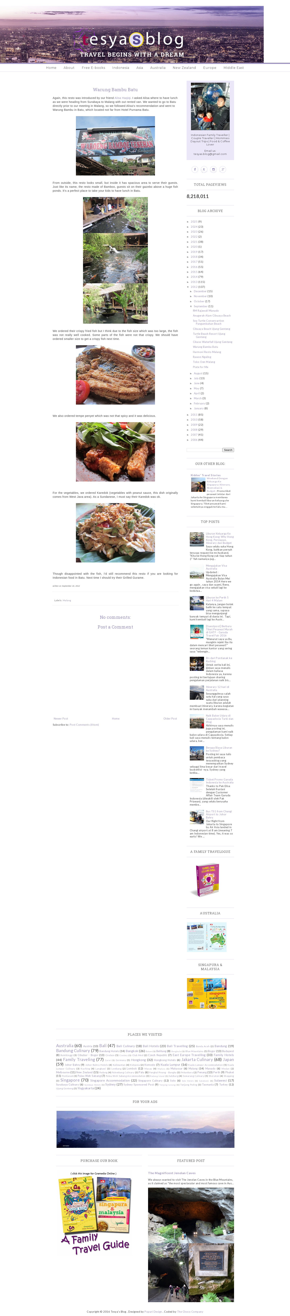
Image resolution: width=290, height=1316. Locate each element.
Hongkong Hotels (165, 1060)
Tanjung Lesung (167, 1085)
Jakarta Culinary (197, 1059)
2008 (194, 429)
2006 (194, 439)
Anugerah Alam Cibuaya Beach (212, 315)
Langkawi (100, 1068)
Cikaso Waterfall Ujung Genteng (212, 341)
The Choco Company (190, 1311)
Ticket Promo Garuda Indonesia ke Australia (220, 781)
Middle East (234, 68)
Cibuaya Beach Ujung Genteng (211, 328)
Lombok (132, 1068)
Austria (87, 1046)
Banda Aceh (203, 1046)
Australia (158, 68)
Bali (103, 1045)
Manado (210, 1068)
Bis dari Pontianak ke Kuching (219, 659)
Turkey (223, 1084)
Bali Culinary (125, 1046)
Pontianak (67, 1075)
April (197, 393)
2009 (194, 424)
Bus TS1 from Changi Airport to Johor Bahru (219, 814)
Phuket (229, 1072)
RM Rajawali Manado (206, 310)
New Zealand (184, 68)
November (201, 296)
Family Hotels (224, 1055)
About (69, 68)
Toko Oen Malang (204, 361)
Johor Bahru (72, 1064)
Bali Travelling (177, 1046)
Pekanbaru (187, 1072)
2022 (194, 236)
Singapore (70, 1079)
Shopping (229, 1075)
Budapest (228, 1051)
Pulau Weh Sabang (89, 1075)
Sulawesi (220, 1080)
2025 (194, 221)
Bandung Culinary (73, 1050)
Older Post (170, 718)
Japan (228, 1059)
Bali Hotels (151, 1046)
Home (51, 68)
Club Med (137, 1055)
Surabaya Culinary (67, 1084)
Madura (161, 1069)
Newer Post (61, 718)
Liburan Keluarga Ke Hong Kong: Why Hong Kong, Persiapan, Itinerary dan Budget (220, 538)
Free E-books (93, 68)
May (197, 388)
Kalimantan (119, 1064)
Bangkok (132, 1051)
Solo (173, 1080)
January (199, 408)
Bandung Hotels (109, 1051)
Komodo (150, 1064)
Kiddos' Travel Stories (206, 475)
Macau (148, 1068)
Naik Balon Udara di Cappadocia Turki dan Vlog (219, 718)
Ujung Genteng (65, 1088)
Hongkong (138, 1060)
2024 (194, 226)
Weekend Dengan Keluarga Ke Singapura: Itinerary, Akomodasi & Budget (218, 484)
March (198, 398)
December (201, 291)
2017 (194, 261)
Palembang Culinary (123, 1072)
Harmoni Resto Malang (207, 352)
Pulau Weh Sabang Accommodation (126, 1075)
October (199, 301)
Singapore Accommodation (110, 1080)
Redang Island (157, 1076)
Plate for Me (200, 367)
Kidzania (135, 1064)
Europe (209, 68)
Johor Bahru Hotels (96, 1064)
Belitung (161, 1051)
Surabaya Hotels (92, 1085)
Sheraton (214, 1075)
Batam (149, 1051)
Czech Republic (157, 1055)
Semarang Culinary (193, 1075)
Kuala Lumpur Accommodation (205, 1064)
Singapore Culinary (150, 1080)
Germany (121, 1060)
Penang (202, 1072)
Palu (141, 1072)
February (200, 403)
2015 (194, 271)
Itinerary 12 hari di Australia (217, 688)
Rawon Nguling (202, 356)
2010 (194, 419)
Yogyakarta (86, 1088)
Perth (216, 1072)
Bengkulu (176, 1051)
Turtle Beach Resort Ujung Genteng (209, 335)
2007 (194, 434)
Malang (67, 600)
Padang (103, 1072)
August (198, 373)
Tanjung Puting (188, 1084)
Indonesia (120, 68)
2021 (194, 241)
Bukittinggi (66, 1055)
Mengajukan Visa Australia (216, 567)
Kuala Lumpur (170, 1064)
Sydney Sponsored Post (139, 1084)
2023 (194, 231)
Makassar (177, 1068)
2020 (194, 246)
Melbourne (63, 1072)
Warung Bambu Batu (205, 346)
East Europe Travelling (189, 1055)
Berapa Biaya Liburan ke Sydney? (219, 749)
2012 (194, 286)
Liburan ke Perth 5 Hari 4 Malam (217, 599)
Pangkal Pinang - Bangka (163, 1072)
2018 (194, 256)
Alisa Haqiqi (122, 98)
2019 (194, 251)
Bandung (220, 1046)
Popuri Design (153, 1311)
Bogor (212, 1051)
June (197, 383)
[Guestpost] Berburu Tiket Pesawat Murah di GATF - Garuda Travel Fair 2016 (219, 631)
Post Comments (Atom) (84, 724)
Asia (139, 68)
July (197, 378)
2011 (194, 414)
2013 (194, 281)
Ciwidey (123, 1055)
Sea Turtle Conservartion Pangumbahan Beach (208, 322)
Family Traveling (79, 1059)
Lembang (116, 1068)
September (201, 306)
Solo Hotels (188, 1081)
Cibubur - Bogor (88, 1055)
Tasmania (208, 1084)
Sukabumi (204, 1081)
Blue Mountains (194, 1051)
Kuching (85, 1068)
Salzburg (173, 1075)
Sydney (110, 1084)
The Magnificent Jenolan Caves (172, 1173)
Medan (226, 1068)
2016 (194, 266)
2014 (194, 276)
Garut (108, 1060)
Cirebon (110, 1055)
